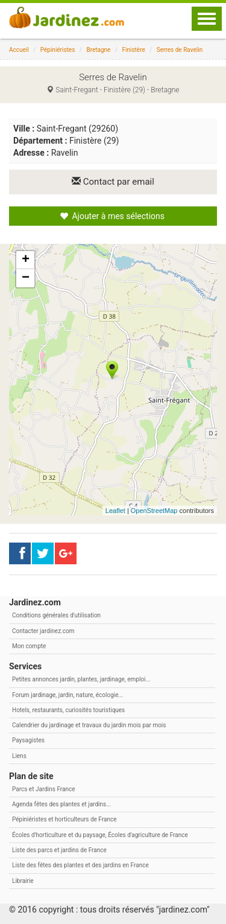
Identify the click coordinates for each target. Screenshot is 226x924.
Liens (19, 756)
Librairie (23, 881)
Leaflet (115, 510)
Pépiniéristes (57, 49)
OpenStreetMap (154, 510)
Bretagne (98, 49)
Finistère (133, 49)
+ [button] (26, 260)
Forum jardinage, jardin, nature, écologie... (67, 695)
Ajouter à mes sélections (112, 216)
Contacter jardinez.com (43, 631)
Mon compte (29, 646)
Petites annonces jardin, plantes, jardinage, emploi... (81, 679)
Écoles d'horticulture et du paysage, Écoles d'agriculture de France (100, 835)
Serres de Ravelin (179, 49)
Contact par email (113, 181)
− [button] (26, 278)
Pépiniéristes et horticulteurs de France (64, 819)
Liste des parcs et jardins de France (59, 850)
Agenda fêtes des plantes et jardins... (61, 804)
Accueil (19, 49)
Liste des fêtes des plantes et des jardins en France (80, 865)
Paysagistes (28, 740)
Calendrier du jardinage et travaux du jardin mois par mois (89, 725)
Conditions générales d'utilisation (56, 615)
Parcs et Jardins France (43, 789)
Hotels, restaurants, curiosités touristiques (68, 710)
